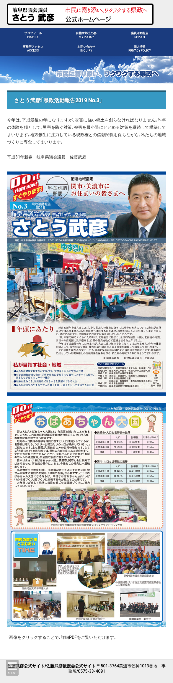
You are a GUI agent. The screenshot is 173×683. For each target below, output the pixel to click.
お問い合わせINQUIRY (86, 48)
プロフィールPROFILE (33, 35)
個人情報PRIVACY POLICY (139, 48)
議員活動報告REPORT (139, 35)
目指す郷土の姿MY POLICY (86, 35)
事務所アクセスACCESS (33, 48)
